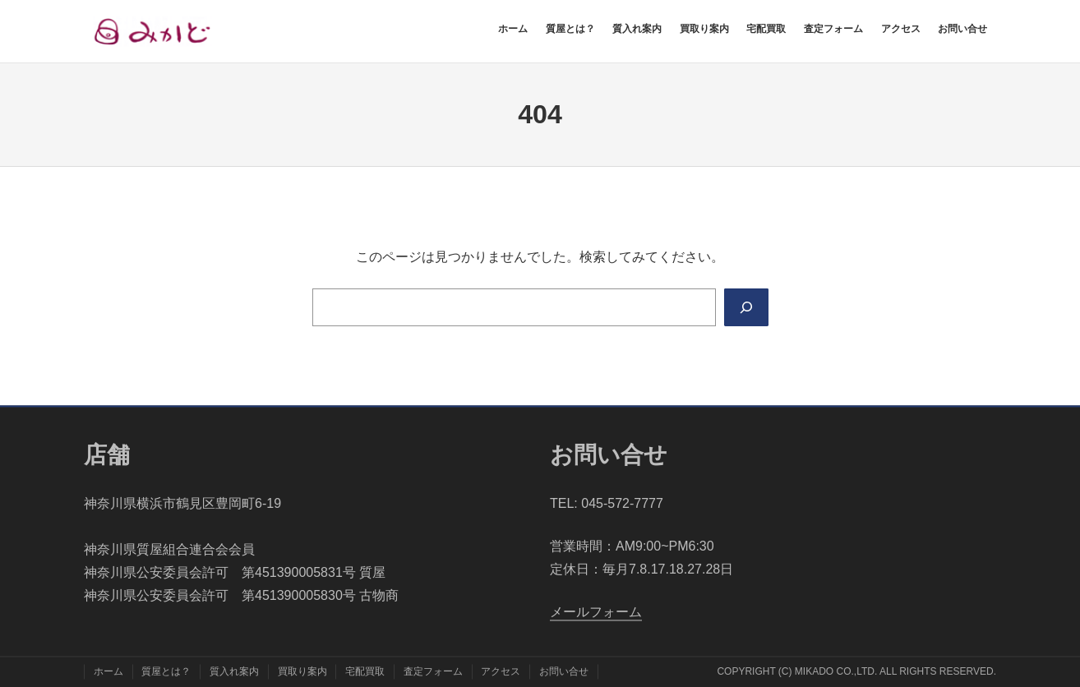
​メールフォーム (596, 613)
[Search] (745, 307)
